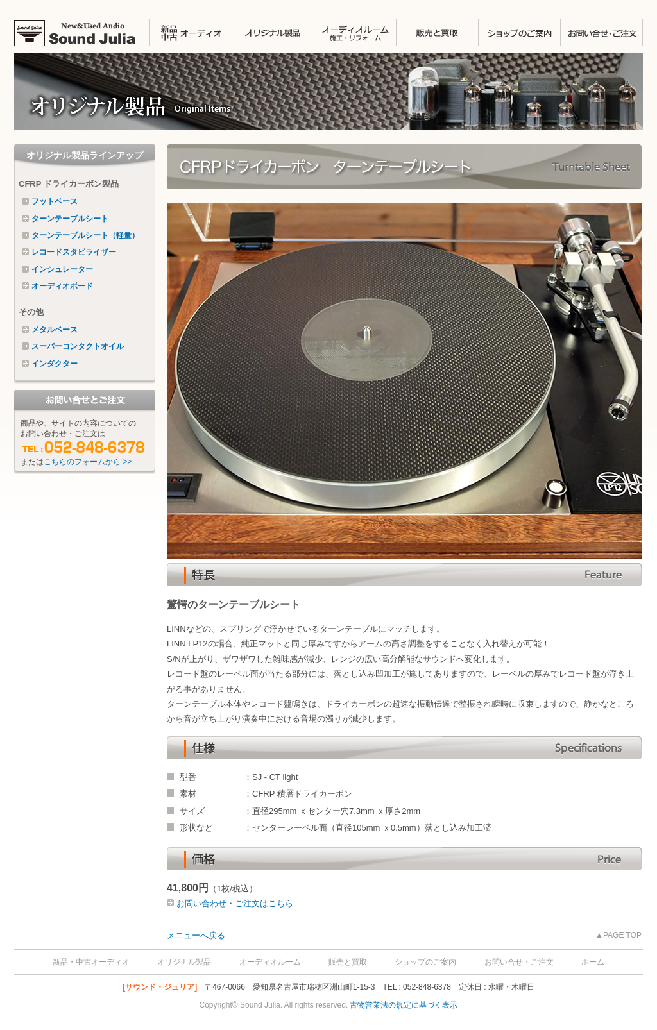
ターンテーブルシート (69, 218)
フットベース (54, 201)
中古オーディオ (190, 32)
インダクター (54, 363)
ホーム (592, 962)
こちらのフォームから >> (88, 461)
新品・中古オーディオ (91, 962)
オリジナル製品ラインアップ (84, 155)
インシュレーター (62, 269)
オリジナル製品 (273, 32)
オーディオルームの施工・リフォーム (355, 32)
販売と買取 (437, 32)
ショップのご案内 (519, 32)
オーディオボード (62, 286)
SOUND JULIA (81, 32)
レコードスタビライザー (73, 252)
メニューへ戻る (196, 935)
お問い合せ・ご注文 (601, 32)
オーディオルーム (270, 962)
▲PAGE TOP (618, 935)
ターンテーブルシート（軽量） (85, 235)
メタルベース (54, 329)
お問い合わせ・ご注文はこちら (233, 903)
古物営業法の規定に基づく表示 (403, 1004)
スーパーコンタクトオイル (77, 346)
